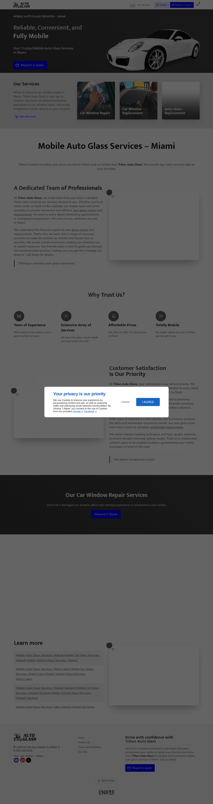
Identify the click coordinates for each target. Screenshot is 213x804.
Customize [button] (125, 402)
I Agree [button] (148, 402)
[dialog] (106, 402)
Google (77, 411)
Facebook (89, 411)
